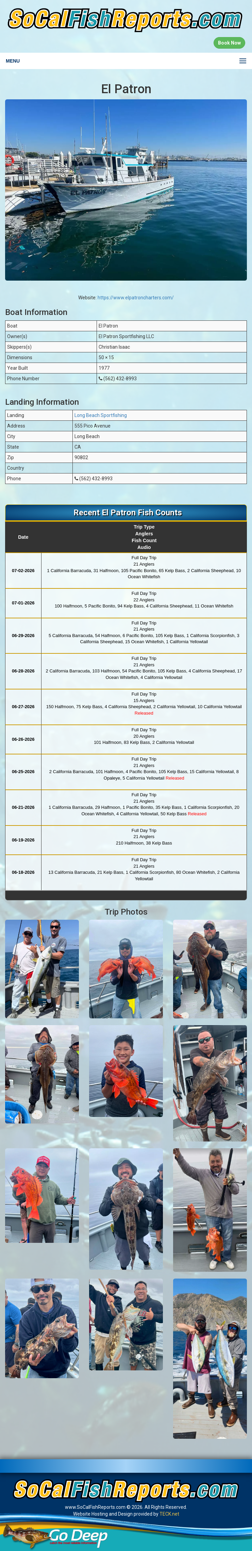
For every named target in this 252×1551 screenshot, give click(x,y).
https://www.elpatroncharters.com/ (136, 297)
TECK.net (169, 1514)
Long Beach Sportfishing (100, 415)
